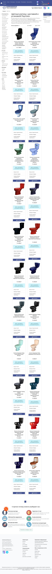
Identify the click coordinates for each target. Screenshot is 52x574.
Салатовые (4, 89)
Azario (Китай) (4, 21)
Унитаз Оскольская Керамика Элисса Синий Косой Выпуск (34, 277)
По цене (3, 50)
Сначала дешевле (47, 20)
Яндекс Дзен (37, 551)
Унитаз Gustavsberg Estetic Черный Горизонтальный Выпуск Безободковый (19, 43)
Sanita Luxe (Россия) (4, 25)
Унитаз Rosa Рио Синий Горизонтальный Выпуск (19, 120)
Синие (3, 83)
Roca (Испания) (4, 20)
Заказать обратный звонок (47, 14)
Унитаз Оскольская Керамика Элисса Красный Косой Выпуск (34, 238)
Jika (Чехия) (4, 17)
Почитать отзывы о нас (26, 529)
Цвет (3, 78)
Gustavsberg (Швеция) (4, 48)
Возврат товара (38, 545)
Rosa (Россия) (4, 31)
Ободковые (4, 74)
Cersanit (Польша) (5, 18)
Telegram (36, 556)
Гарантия (24, 553)
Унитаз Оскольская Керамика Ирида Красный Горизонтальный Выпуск (34, 433)
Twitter (36, 557)
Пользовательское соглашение (41, 544)
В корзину (19, 64)
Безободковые (4, 75)
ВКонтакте (37, 552)
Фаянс (3, 70)
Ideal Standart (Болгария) (4, 43)
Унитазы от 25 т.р (5, 58)
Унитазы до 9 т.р (5, 52)
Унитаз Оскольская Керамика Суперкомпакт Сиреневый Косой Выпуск (34, 160)
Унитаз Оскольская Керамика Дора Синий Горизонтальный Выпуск (34, 198)
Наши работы (29, 2)
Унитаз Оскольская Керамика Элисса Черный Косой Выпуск (18, 277)
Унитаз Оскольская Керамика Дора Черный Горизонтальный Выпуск (19, 239)
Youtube (36, 549)
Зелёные (3, 86)
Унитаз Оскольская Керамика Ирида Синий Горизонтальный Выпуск (19, 472)
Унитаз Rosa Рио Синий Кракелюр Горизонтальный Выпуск (34, 43)
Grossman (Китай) (5, 41)
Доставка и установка (27, 556)
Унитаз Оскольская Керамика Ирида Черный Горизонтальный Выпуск (19, 433)
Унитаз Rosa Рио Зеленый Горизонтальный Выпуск (34, 120)
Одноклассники (38, 554)
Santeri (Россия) (4, 29)
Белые (3, 80)
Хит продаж (18, 2)
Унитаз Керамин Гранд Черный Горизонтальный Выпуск (34, 316)
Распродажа (23, 2)
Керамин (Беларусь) (4, 46)
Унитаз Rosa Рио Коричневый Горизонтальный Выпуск (34, 82)
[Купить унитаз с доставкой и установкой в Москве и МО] (1, 3)
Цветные (3, 87)
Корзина (45, 4)
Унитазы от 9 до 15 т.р (5, 54)
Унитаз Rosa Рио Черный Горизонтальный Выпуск (19, 82)
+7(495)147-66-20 (8, 548)
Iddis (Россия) (4, 39)
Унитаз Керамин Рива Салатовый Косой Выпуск (18, 354)
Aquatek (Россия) (5, 23)
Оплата (24, 555)
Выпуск (3, 60)
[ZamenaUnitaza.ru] (6, 540)
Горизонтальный (5, 63)
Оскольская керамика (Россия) (5, 36)
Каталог (4, 2)
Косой (3, 62)
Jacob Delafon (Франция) (4, 28)
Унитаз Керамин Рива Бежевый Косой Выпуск (34, 353)
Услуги (8, 2)
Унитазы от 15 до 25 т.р (5, 57)
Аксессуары (12, 2)
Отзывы (4, 4)
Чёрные (3, 82)
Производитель (5, 14)
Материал (4, 67)
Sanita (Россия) (4, 34)
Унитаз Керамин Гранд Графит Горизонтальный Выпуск (19, 393)
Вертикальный (4, 65)
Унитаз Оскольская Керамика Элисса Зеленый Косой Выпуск (19, 316)
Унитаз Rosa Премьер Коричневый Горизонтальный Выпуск (34, 472)
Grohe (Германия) (5, 38)
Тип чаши (4, 72)
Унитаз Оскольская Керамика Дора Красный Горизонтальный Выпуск (19, 199)
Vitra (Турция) (4, 32)
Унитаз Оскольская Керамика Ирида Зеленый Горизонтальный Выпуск (34, 394)
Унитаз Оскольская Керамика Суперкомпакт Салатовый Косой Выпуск (19, 160)
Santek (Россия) (4, 15)
